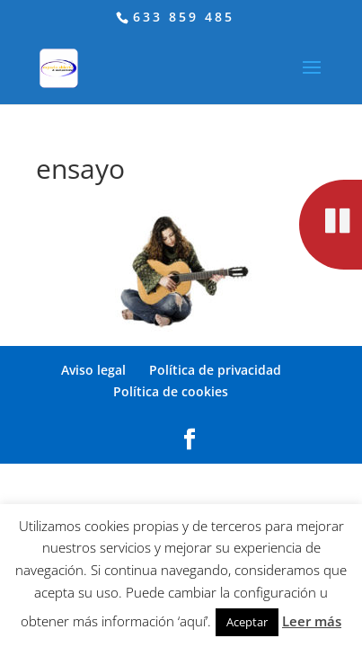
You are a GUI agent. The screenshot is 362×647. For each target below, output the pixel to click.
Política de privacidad (215, 369)
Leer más (311, 621)
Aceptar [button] (247, 622)
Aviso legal (93, 369)
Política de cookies (170, 391)
